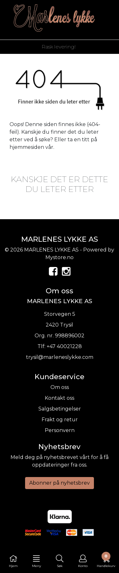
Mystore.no (59, 257)
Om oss (59, 387)
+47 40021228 (64, 346)
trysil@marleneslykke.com (59, 357)
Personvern (60, 430)
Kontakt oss (59, 398)
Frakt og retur (60, 420)
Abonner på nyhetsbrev (59, 483)
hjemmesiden (27, 147)
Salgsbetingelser (59, 409)
